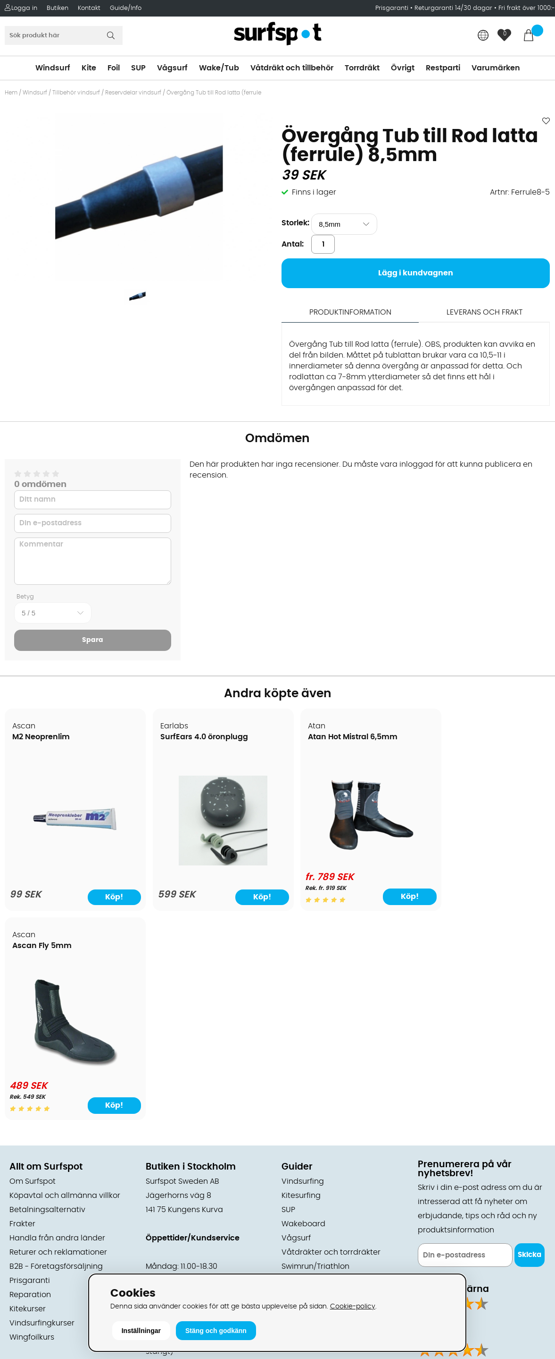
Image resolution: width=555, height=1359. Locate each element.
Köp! (382, 897)
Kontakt (89, 8)
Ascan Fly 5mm (456, 737)
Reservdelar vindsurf (133, 92)
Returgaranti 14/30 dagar (453, 8)
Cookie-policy (352, 1306)
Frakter (22, 1016)
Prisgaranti (392, 8)
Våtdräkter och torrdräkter (331, 1044)
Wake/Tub (219, 68)
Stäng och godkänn (216, 1330)
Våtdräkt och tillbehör (291, 68)
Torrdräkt (362, 68)
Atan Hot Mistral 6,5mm (333, 737)
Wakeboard (303, 1016)
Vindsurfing (303, 973)
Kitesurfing (301, 987)
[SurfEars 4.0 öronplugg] (208, 864)
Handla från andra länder (57, 1030)
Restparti (443, 68)
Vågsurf (172, 68)
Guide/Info (125, 8)
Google (431, 1114)
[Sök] (64, 35)
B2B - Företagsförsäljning (56, 1058)
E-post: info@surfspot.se (193, 1271)
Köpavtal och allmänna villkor (64, 987)
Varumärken (496, 68)
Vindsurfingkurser (42, 1115)
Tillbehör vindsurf (76, 92)
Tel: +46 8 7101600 (179, 1257)
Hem (11, 92)
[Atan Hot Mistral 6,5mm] (346, 858)
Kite (89, 68)
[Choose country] (483, 36)
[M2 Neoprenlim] (70, 864)
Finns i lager (314, 192)
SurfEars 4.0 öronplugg (195, 737)
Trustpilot (435, 1208)
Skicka (529, 1047)
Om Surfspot (32, 973)
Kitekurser (27, 1101)
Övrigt (402, 68)
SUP (138, 68)
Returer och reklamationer (58, 1044)
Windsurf (52, 68)
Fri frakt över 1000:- (526, 8)
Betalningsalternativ (47, 1002)
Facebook (436, 1160)
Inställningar (141, 1330)
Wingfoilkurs (31, 1129)
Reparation (30, 1087)
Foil (114, 68)
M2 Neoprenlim (41, 737)
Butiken (57, 8)
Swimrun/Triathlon (315, 1058)
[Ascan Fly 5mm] (484, 858)
